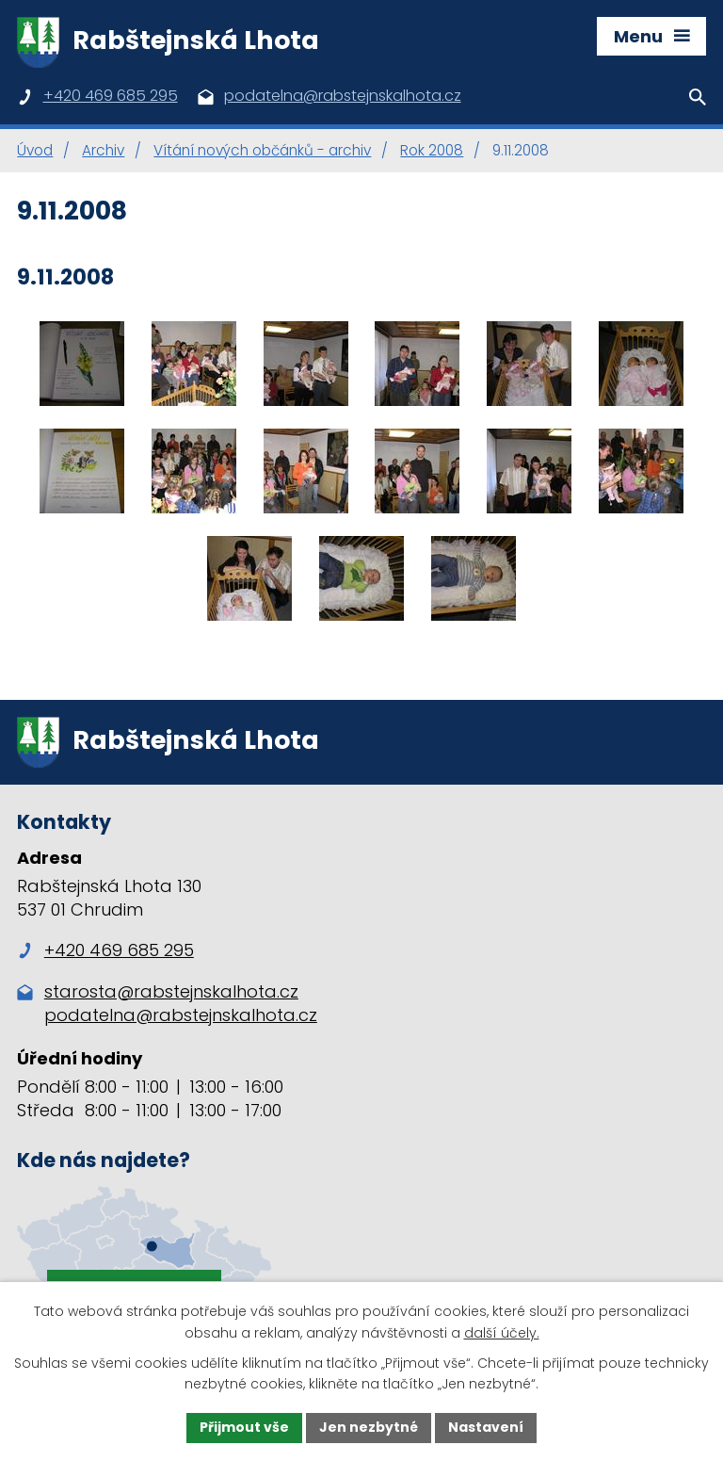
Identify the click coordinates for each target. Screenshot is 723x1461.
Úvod (35, 150)
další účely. (501, 1332)
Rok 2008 (431, 150)
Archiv (103, 150)
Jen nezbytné (368, 1427)
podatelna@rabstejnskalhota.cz (180, 1015)
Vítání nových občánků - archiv (262, 150)
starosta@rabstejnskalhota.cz (171, 991)
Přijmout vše (244, 1427)
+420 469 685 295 (105, 950)
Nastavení (485, 1427)
